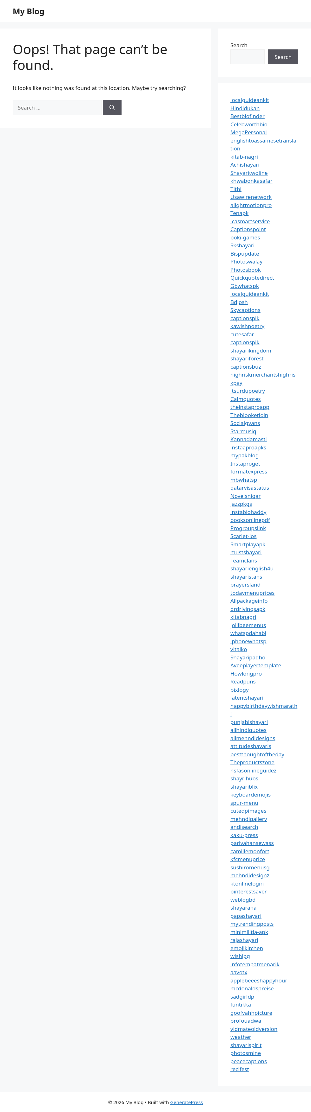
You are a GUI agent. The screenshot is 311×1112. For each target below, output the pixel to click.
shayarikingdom (250, 350)
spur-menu (244, 802)
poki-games (245, 237)
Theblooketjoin (249, 415)
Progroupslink (248, 528)
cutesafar (242, 334)
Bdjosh (239, 302)
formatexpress (248, 471)
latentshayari (246, 697)
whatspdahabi (248, 633)
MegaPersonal (248, 132)
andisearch (244, 826)
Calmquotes (245, 399)
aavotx (238, 972)
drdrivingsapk (247, 609)
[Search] (112, 107)
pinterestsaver (248, 891)
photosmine (245, 1053)
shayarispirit (245, 1045)
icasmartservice (250, 221)
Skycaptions (245, 310)
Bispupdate (244, 253)
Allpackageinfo (249, 600)
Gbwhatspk (244, 285)
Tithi (236, 189)
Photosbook (245, 269)
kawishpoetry (247, 326)
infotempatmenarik (255, 964)
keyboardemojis (250, 794)
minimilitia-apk (249, 932)
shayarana (243, 907)
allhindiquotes (248, 730)
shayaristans (246, 576)
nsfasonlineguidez (253, 770)
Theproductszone (252, 762)
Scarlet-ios (243, 536)
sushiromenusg (250, 867)
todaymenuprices (252, 592)
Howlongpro (246, 673)
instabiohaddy (248, 512)
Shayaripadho (247, 657)
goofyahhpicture (251, 1012)
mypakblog (244, 455)
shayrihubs (244, 778)
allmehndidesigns (252, 738)
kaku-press (244, 835)
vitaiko (238, 649)
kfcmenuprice (247, 859)
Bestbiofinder (247, 116)
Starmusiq (243, 431)
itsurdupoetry (247, 390)
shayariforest (246, 358)
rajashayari (244, 940)
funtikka (240, 1004)
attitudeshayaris (250, 746)
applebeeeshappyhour (258, 980)
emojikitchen (246, 948)
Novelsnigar (245, 495)
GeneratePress (186, 1102)
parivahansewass (252, 843)
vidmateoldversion (253, 1029)
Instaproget (245, 463)
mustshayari (245, 552)
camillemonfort (249, 851)
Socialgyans (245, 423)
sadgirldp (242, 996)
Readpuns (243, 681)
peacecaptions (248, 1061)
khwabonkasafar (251, 180)
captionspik (245, 318)
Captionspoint (248, 229)
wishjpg (240, 956)
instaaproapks (248, 447)
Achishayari (245, 164)
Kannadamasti (248, 439)
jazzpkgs (241, 503)
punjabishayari (249, 722)
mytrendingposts (252, 923)
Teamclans (243, 560)
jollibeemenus (248, 625)
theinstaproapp (249, 406)
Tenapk (239, 213)
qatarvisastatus (249, 487)
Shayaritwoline (249, 172)
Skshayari (242, 245)
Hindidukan (245, 108)
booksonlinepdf (250, 520)
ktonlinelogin (247, 883)
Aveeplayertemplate (255, 665)
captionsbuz (245, 366)
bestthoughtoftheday (257, 754)
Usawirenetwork (251, 196)
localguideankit (249, 100)
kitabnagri (243, 616)
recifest (239, 1069)
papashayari (245, 915)
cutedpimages (248, 810)
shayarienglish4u (252, 568)
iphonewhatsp (248, 641)
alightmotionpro (251, 205)
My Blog (28, 11)
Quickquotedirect (252, 277)
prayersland (245, 584)
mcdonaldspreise (252, 988)
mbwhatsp (243, 479)
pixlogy (239, 689)
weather (240, 1036)
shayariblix (244, 786)
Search (239, 45)
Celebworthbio (249, 124)
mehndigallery (248, 819)
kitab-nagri (244, 156)
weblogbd (242, 899)
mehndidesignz (249, 875)
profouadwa (245, 1020)
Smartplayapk (247, 544)
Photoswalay (246, 261)
